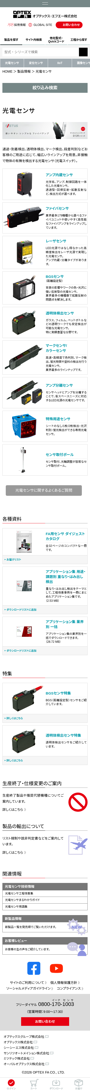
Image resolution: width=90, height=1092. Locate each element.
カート (34, 1084)
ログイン (11, 1084)
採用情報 (16, 25)
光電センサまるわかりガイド (22, 900)
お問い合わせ (71, 25)
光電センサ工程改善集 (19, 893)
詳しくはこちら (14, 718)
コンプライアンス (69, 988)
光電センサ (12, 63)
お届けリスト (13, 559)
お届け (79, 1084)
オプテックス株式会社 (18, 1042)
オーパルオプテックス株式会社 (24, 1064)
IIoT (59, 63)
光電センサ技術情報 (20, 886)
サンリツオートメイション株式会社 (26, 1053)
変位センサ (36, 63)
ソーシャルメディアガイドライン (28, 988)
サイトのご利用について (27, 983)
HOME (7, 71)
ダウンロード (56, 1084)
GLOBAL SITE (39, 25)
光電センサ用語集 (16, 906)
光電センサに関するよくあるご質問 (43, 490)
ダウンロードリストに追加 (21, 609)
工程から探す (79, 39)
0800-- (56, 1003)
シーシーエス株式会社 (19, 1048)
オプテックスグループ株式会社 (24, 1037)
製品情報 (24, 71)
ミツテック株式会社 (17, 1058)
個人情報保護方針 (63, 983)
